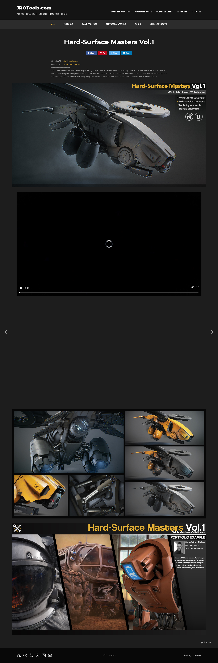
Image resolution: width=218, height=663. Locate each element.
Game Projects (89, 24)
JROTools (68, 24)
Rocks (138, 24)
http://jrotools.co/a (70, 61)
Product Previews (120, 12)
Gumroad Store (164, 12)
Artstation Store (143, 12)
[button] (206, 642)
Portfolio (196, 12)
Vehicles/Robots (158, 24)
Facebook (182, 12)
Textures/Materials (116, 24)
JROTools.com (34, 8)
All (53, 24)
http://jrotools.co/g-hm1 (71, 64)
